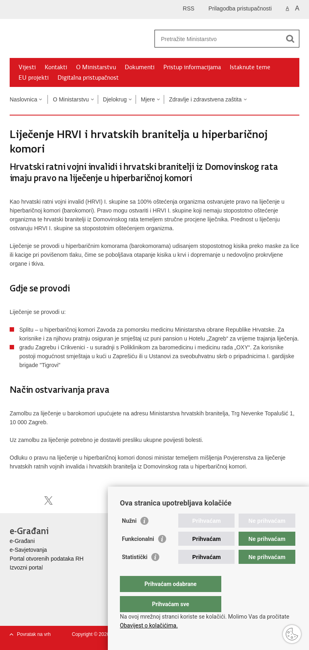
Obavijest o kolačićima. (149, 625)
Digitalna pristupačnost (88, 77)
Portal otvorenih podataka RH (47, 558)
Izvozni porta (25, 567)
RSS (188, 8)
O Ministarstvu (96, 67)
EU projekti (34, 77)
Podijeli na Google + (66, 500)
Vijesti (27, 67)
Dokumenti (139, 67)
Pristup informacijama (192, 67)
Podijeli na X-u (48, 500)
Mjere (148, 99)
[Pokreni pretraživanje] (290, 38)
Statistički (134, 573)
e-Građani (22, 541)
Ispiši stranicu (14, 500)
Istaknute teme (250, 67)
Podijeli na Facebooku (31, 500)
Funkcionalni (138, 555)
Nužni (129, 537)
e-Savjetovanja (28, 550)
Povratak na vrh (34, 634)
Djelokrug (115, 99)
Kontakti (56, 67)
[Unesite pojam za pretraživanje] (218, 38)
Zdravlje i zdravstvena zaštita (205, 99)
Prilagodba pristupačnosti (240, 8)
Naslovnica (23, 99)
